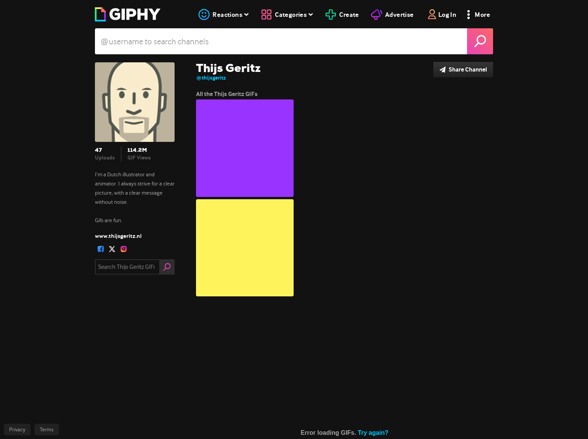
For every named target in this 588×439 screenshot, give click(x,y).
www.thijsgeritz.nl (118, 236)
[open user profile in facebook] (100, 249)
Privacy (17, 429)
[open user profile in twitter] (112, 249)
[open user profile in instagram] (123, 249)
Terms (47, 429)
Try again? (373, 434)
